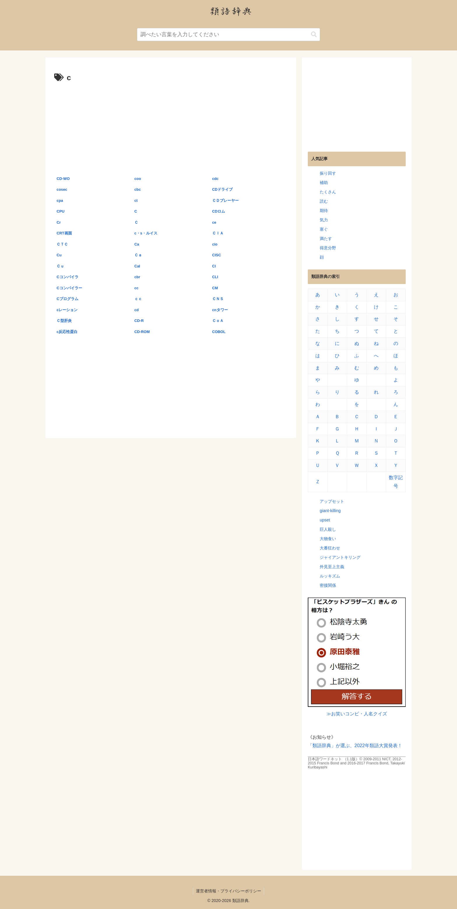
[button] (314, 34)
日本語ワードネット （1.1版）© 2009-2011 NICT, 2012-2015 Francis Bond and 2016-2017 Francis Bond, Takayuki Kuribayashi (356, 763)
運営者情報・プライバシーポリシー (228, 891)
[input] (228, 34)
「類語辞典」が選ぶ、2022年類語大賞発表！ (355, 745)
